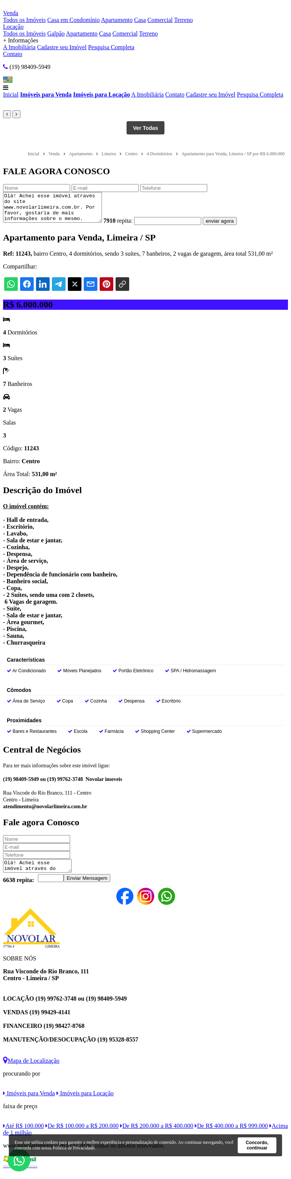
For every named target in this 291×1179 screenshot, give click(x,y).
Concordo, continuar (257, 1145)
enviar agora (231, 227)
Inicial (11, 94)
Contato (12, 54)
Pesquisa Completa (111, 47)
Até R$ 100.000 (23, 1134)
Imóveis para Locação (101, 94)
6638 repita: (18, 888)
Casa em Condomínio (73, 20)
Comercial (160, 20)
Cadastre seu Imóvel (62, 47)
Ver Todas (145, 128)
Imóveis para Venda (46, 94)
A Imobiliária (19, 47)
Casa (140, 20)
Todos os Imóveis (24, 20)
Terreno (183, 20)
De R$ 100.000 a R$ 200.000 (82, 1134)
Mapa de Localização (31, 1068)
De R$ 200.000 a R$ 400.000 (156, 1134)
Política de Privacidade (74, 1148)
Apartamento (117, 20)
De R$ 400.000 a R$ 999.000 (231, 1134)
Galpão (56, 33)
